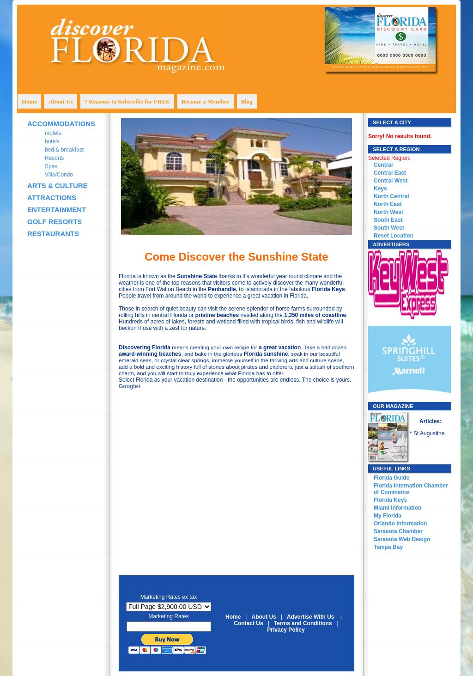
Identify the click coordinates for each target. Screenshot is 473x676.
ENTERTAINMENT (56, 209)
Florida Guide (391, 478)
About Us (263, 617)
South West (389, 228)
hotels (52, 141)
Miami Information (397, 508)
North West (388, 212)
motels (53, 133)
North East (388, 204)
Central (383, 165)
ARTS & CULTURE (57, 185)
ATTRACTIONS (51, 197)
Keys (380, 188)
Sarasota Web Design (402, 539)
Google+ (130, 386)
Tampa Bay (388, 547)
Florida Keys (390, 500)
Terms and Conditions (303, 623)
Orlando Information (400, 523)
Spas (51, 166)
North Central (391, 196)
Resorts (54, 158)
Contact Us (248, 623)
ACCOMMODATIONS (61, 124)
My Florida (387, 515)
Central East (390, 173)
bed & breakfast (64, 149)
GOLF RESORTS (54, 221)
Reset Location (393, 235)
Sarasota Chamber (398, 531)
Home (233, 617)
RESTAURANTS (53, 234)
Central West (390, 180)
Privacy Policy (285, 630)
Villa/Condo (59, 174)
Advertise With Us (310, 617)
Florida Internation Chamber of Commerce (411, 488)
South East (388, 220)
